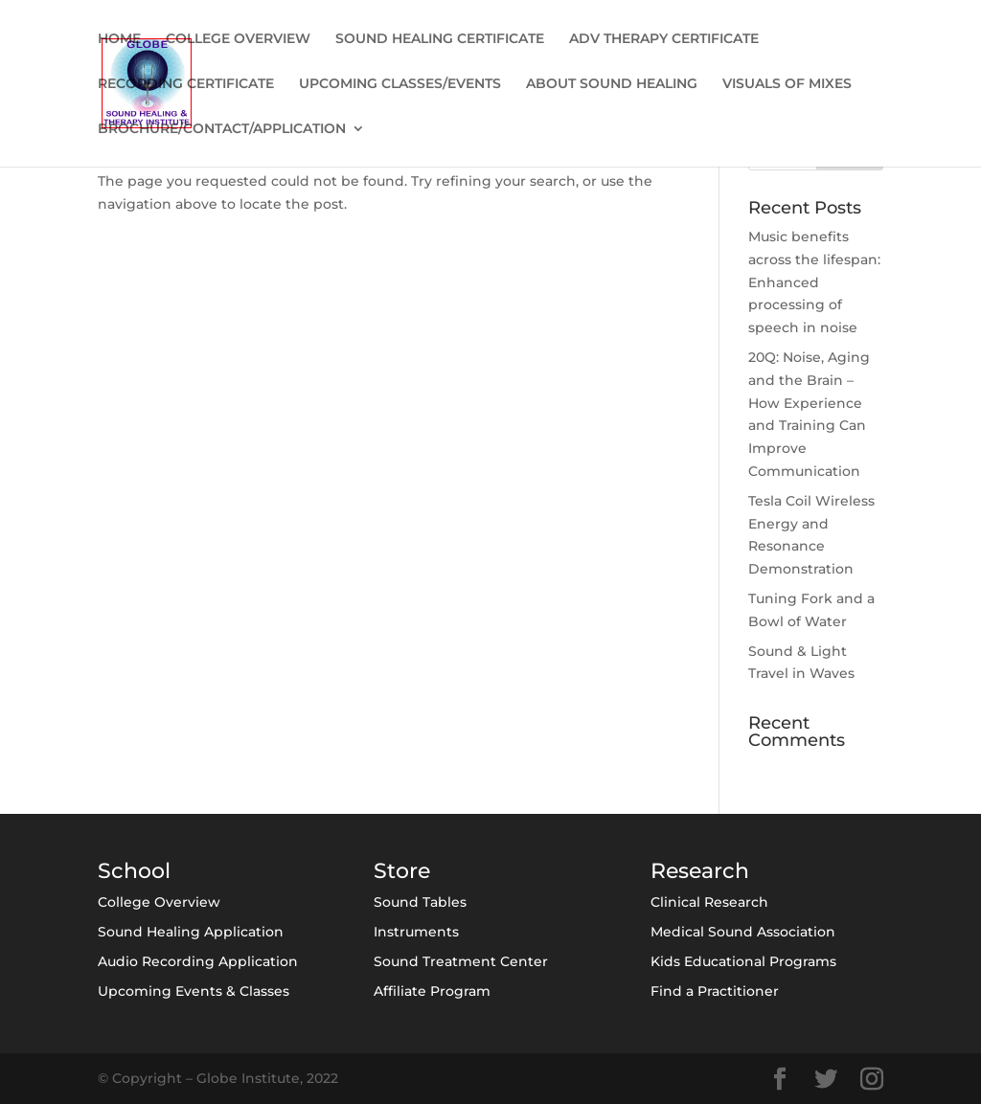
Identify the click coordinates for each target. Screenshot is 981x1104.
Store (402, 871)
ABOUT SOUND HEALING (611, 84)
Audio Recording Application (198, 961)
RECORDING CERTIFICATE (186, 84)
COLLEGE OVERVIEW (238, 39)
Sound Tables (420, 902)
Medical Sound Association (742, 931)
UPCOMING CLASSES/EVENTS (400, 84)
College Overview (159, 902)
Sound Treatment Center (461, 961)
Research (699, 871)
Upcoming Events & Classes (193, 991)
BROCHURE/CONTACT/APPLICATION (222, 129)
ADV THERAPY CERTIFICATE (664, 39)
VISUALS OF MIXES (787, 84)
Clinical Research (709, 902)
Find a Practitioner (714, 991)
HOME (119, 39)
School (134, 871)
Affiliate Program (432, 991)
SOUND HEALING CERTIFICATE (439, 39)
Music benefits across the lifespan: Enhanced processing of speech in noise (814, 282)
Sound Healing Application (191, 931)
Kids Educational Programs (743, 961)
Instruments (416, 931)
